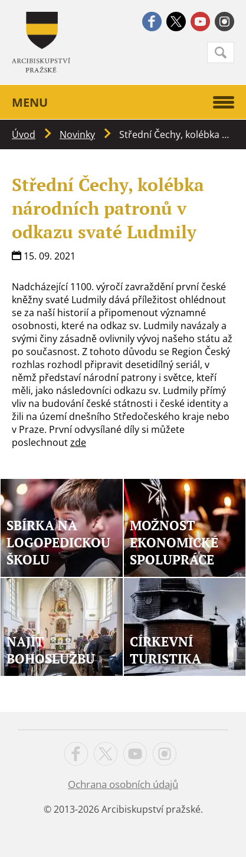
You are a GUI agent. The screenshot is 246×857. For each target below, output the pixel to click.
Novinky (77, 134)
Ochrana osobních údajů (123, 784)
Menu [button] (123, 102)
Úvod (23, 134)
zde (78, 442)
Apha (41, 42)
